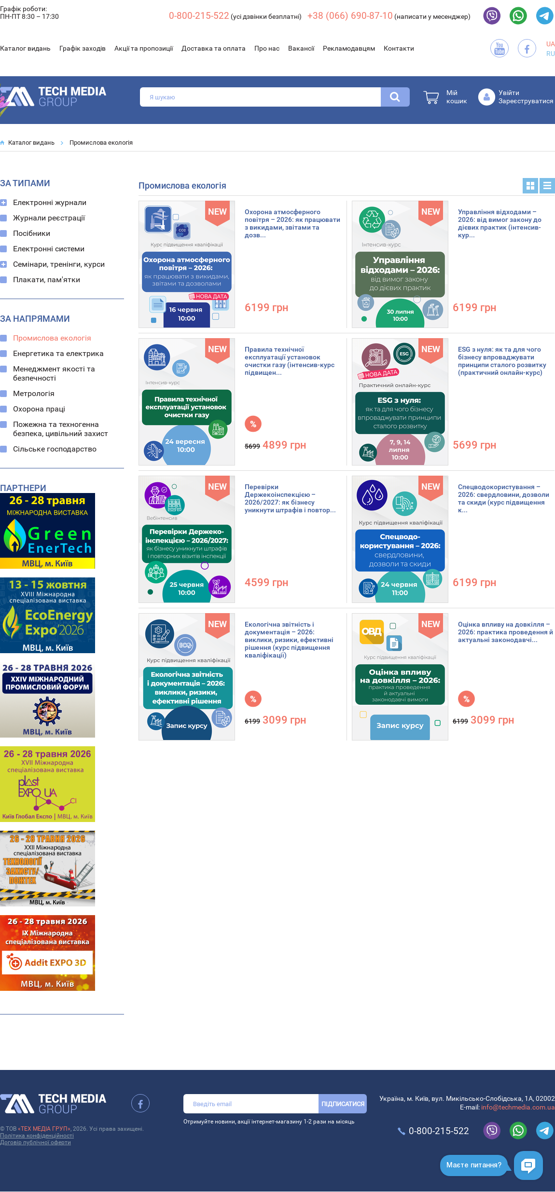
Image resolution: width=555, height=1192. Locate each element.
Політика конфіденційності (37, 1135)
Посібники (31, 233)
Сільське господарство (55, 448)
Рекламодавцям (349, 48)
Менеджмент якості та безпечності (54, 373)
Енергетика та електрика (58, 353)
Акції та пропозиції (143, 48)
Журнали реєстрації (49, 217)
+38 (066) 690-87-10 (350, 15)
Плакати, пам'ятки (46, 279)
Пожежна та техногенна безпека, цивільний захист (60, 429)
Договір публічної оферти (35, 1142)
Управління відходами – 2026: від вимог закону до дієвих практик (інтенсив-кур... (499, 223)
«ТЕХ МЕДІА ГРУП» (44, 1128)
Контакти (399, 48)
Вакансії (301, 48)
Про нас (266, 48)
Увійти (509, 92)
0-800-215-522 (199, 15)
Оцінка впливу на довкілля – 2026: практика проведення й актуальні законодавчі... (505, 632)
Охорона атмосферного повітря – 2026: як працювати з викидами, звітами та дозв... (292, 223)
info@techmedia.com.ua (518, 1107)
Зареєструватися (526, 101)
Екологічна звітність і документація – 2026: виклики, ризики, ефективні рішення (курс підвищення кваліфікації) (289, 639)
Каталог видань (25, 48)
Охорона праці (39, 408)
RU (550, 53)
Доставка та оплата (213, 48)
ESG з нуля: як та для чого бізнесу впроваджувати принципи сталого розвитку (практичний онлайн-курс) (502, 360)
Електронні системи (48, 248)
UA (550, 44)
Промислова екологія (101, 142)
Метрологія (34, 393)
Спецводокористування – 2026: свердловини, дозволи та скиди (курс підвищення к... (503, 498)
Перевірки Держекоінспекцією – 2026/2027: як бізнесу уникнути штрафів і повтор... (290, 498)
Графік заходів (82, 48)
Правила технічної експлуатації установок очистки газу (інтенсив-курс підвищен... (289, 360)
